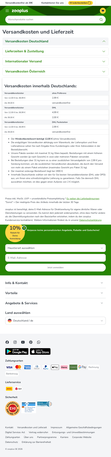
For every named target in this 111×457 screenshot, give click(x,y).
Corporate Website (81, 437)
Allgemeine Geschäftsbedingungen (84, 427)
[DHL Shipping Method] (9, 389)
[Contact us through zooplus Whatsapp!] (39, 342)
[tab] (55, 41)
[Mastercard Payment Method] (18, 368)
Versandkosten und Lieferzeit (32, 427)
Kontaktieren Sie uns (52, 2)
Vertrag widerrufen (38, 432)
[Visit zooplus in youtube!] (23, 342)
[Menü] (7, 10)
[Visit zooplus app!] (16, 354)
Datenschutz (11, 442)
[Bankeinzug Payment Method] (12, 374)
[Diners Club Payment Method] (37, 368)
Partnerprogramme (46, 437)
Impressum (56, 427)
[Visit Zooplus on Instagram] (15, 342)
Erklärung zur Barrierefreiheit (36, 442)
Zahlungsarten (12, 437)
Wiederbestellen (81, 3)
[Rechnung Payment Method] (94, 367)
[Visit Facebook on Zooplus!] (7, 342)
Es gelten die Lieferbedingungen (83, 198)
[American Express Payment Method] (27, 368)
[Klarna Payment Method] (64, 368)
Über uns (28, 437)
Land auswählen (17, 313)
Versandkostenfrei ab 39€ (19, 2)
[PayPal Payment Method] (46, 368)
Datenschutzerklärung (90, 220)
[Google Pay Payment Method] (82, 368)
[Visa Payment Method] (9, 368)
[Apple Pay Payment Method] (55, 368)
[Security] (12, 409)
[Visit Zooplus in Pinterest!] (31, 342)
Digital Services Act (15, 432)
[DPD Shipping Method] (18, 389)
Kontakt (9, 427)
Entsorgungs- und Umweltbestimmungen (73, 432)
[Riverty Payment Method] (73, 368)
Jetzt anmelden (55, 267)
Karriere (64, 437)
